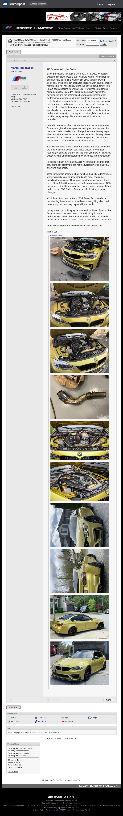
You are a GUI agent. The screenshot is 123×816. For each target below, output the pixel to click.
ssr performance (52, 732)
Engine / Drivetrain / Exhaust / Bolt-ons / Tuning (31, 42)
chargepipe (17, 732)
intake (38, 732)
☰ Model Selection (38, 4)
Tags (9, 728)
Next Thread (69, 738)
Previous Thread (55, 738)
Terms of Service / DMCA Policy (58, 810)
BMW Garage (64, 28)
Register (111, 4)
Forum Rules (13, 771)
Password (80, 44)
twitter (13, 717)
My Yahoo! (69, 721)
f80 (33, 732)
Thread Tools (106, 56)
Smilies (10, 762)
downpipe (27, 732)
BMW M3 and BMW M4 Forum (25, 40)
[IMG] (10, 765)
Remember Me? (108, 41)
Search (113, 28)
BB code (11, 760)
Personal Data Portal (81, 810)
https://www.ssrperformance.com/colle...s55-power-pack (74, 225)
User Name (81, 40)
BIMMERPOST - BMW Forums (102, 786)
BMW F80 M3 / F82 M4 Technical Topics (55, 40)
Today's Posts (101, 28)
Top (117, 786)
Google (94, 717)
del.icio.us (42, 721)
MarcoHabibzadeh (22, 68)
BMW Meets (78, 28)
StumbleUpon (16, 721)
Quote (108, 700)
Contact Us (84, 786)
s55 (42, 732)
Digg (66, 717)
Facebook (41, 717)
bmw (10, 732)
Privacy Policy (39, 810)
